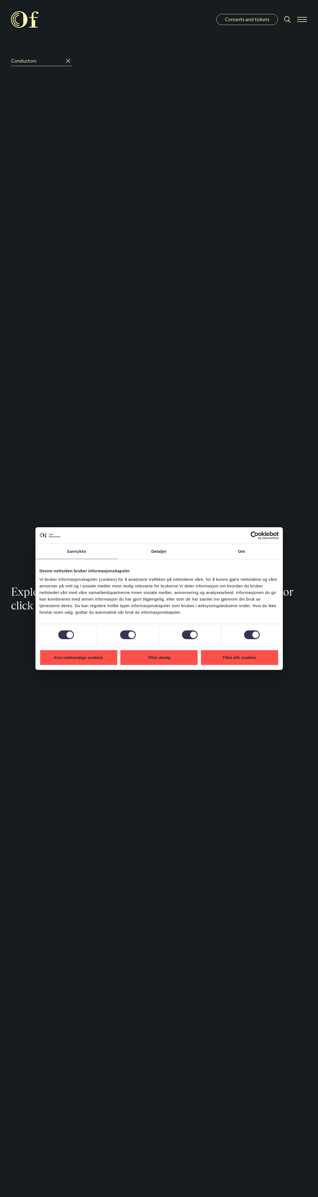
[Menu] (302, 19)
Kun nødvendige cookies (78, 657)
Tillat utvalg (159, 657)
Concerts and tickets (247, 19)
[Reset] (68, 61)
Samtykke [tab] (76, 551)
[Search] (287, 19)
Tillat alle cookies (239, 657)
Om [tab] (241, 551)
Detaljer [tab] (159, 551)
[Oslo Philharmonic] (24, 19)
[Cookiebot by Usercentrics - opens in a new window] (255, 535)
